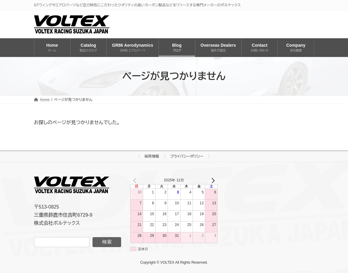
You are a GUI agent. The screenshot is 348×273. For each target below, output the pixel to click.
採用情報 (152, 156)
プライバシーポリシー (187, 156)
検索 (107, 241)
